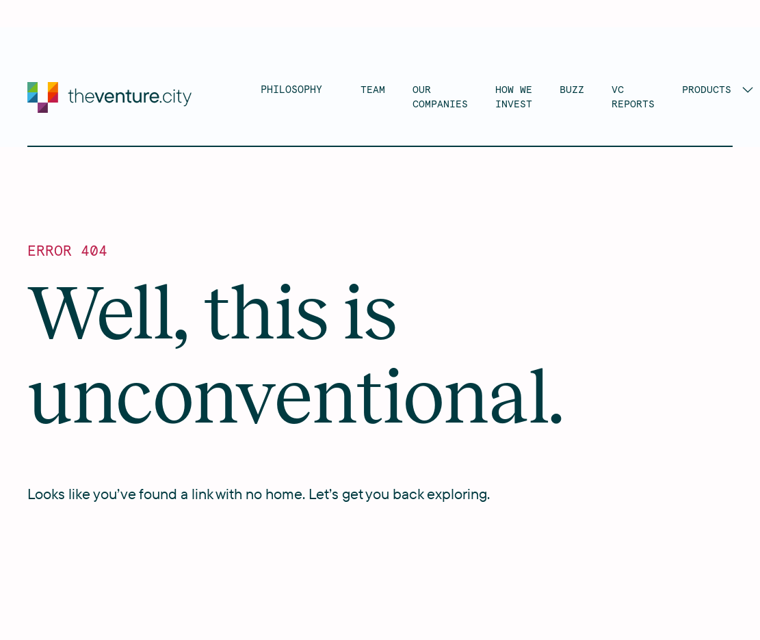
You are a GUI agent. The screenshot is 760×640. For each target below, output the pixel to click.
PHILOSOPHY (291, 89)
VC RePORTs (633, 97)
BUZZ (572, 89)
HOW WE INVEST (513, 97)
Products (706, 89)
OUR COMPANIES (440, 97)
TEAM (373, 89)
